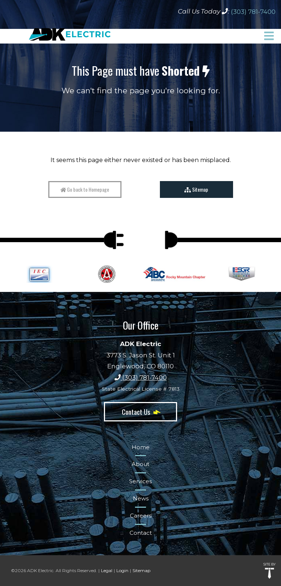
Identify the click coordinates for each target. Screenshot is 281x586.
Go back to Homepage (84, 189)
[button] (269, 36)
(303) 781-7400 (253, 11)
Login (122, 570)
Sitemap (196, 189)
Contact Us (140, 411)
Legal (106, 570)
